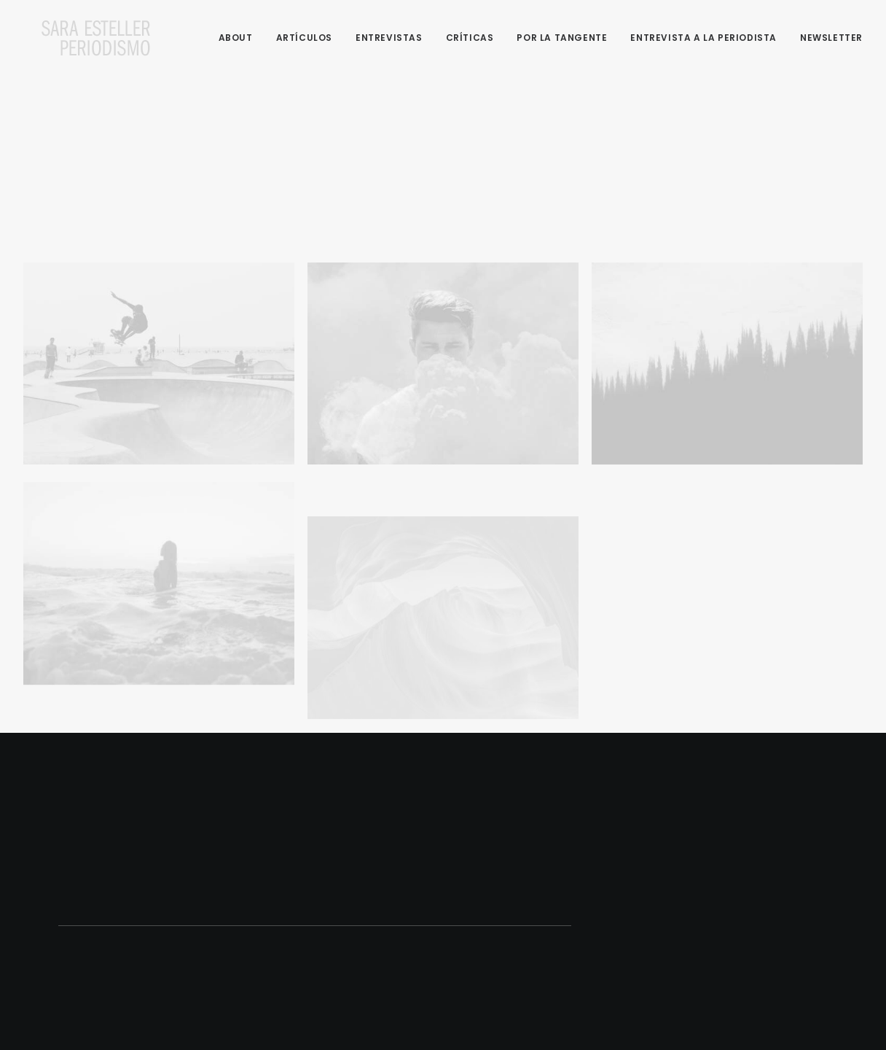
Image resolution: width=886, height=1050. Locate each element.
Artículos (304, 37)
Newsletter (831, 37)
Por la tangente (562, 37)
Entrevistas (389, 37)
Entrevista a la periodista (703, 37)
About (236, 37)
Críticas (470, 37)
